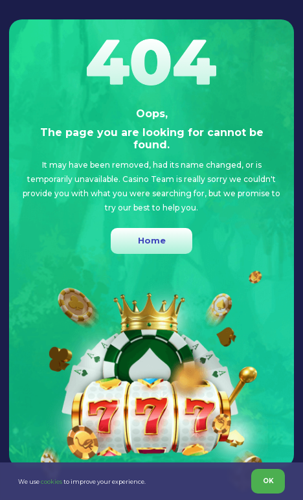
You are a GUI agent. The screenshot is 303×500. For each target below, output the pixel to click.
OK (268, 481)
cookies (51, 481)
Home (152, 240)
